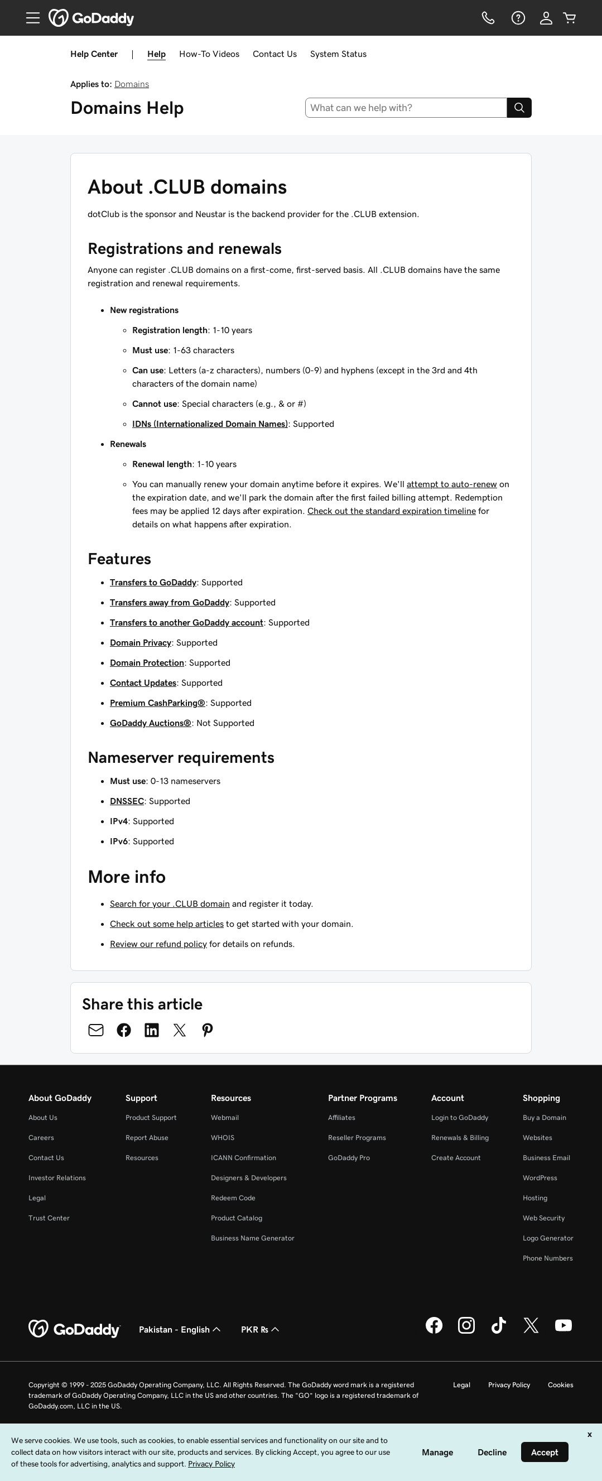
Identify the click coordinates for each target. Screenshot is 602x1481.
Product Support (151, 1117)
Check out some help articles (167, 923)
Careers (41, 1137)
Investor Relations (57, 1177)
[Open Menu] (28, 17)
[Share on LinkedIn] (152, 1030)
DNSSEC (127, 800)
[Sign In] (546, 18)
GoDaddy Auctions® (150, 722)
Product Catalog (236, 1218)
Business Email (546, 1157)
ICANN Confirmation (243, 1157)
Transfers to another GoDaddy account (186, 622)
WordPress (540, 1177)
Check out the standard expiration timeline (391, 510)
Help (156, 53)
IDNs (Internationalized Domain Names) (210, 423)
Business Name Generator (253, 1238)
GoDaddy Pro (349, 1157)
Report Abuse (147, 1137)
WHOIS (222, 1137)
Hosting (535, 1197)
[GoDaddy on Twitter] (531, 1332)
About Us (42, 1117)
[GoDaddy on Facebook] (434, 1332)
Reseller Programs (357, 1137)
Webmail (225, 1117)
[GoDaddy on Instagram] (466, 1332)
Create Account (456, 1157)
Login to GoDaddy (459, 1117)
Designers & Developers (249, 1177)
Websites (537, 1137)
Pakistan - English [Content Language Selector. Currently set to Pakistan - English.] (181, 1329)
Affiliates (341, 1117)
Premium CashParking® (157, 702)
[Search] (519, 108)
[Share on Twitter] (180, 1030)
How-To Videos (209, 53)
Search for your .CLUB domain (170, 903)
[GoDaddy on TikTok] (499, 1332)
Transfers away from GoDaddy (169, 602)
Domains (131, 83)
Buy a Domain (544, 1117)
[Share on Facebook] (124, 1030)
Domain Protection (147, 662)
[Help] (517, 18)
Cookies (561, 1384)
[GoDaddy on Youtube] (563, 1332)
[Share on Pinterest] (207, 1030)
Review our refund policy (158, 943)
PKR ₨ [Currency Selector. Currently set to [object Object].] (261, 1329)
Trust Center (49, 1218)
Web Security (544, 1218)
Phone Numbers (548, 1258)
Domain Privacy (140, 642)
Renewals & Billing (460, 1137)
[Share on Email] (96, 1030)
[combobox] (406, 108)
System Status (338, 53)
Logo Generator (548, 1238)
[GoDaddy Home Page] (74, 1329)
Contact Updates (143, 682)
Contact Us (275, 53)
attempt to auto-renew (452, 483)
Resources (142, 1157)
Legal (37, 1197)
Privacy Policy (509, 1384)
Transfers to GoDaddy (153, 582)
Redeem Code (233, 1197)
